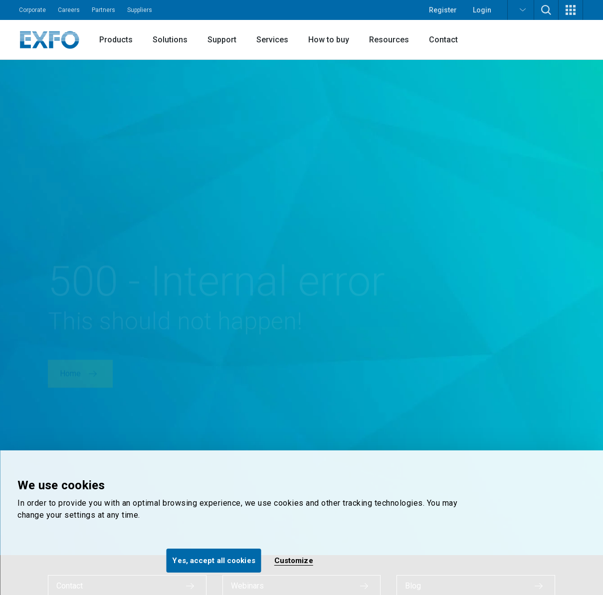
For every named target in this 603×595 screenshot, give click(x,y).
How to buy (328, 39)
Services (272, 39)
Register (443, 10)
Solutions (170, 39)
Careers (69, 9)
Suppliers (139, 9)
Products (116, 39)
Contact (443, 39)
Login (482, 10)
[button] (521, 10)
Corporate (32, 9)
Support (221, 39)
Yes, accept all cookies (213, 560)
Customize (293, 560)
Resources (389, 39)
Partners (103, 9)
